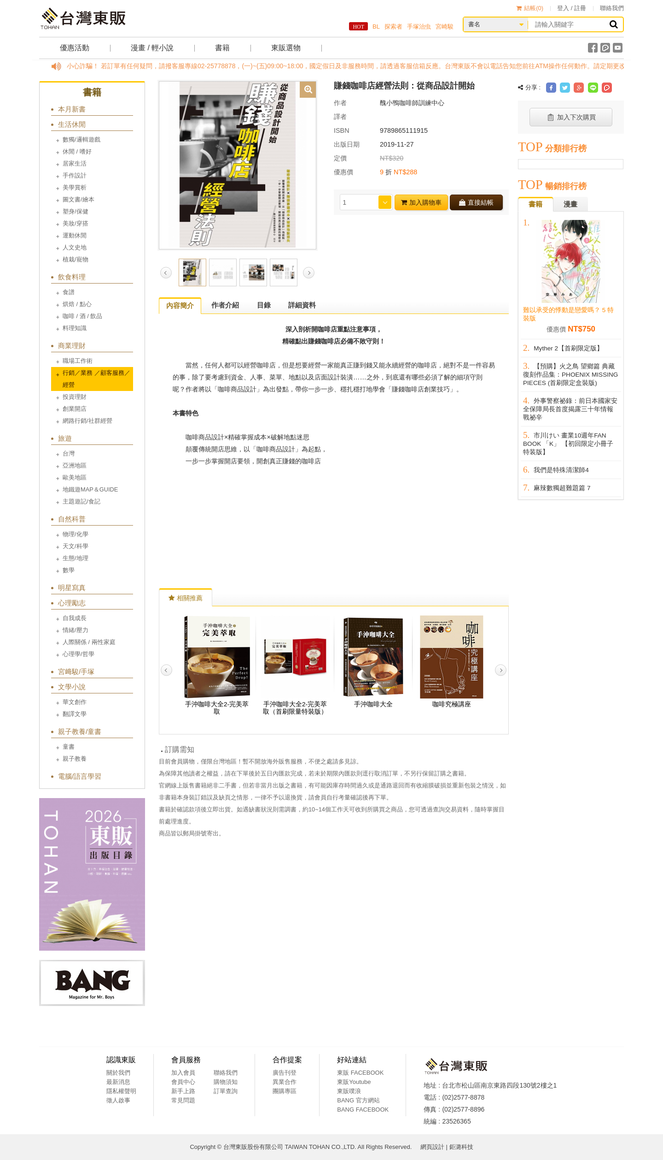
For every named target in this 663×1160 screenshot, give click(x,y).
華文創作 (75, 701)
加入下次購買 (571, 117)
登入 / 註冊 (571, 8)
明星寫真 (72, 588)
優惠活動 (74, 48)
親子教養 (75, 758)
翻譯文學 (75, 713)
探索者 (393, 26)
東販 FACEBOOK (360, 1072)
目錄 (264, 305)
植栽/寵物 (75, 259)
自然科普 (72, 519)
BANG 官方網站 (358, 1100)
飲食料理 (72, 277)
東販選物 (286, 48)
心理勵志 (72, 603)
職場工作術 (78, 360)
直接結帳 (476, 202)
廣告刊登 (285, 1072)
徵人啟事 (118, 1100)
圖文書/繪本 (78, 199)
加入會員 (183, 1072)
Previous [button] (166, 272)
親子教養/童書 (79, 731)
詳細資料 (302, 305)
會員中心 (183, 1081)
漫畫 (570, 204)
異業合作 (285, 1081)
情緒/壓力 (75, 630)
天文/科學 (75, 546)
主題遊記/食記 (81, 501)
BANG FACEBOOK (363, 1109)
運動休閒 (75, 235)
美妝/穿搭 (75, 223)
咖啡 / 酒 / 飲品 (82, 316)
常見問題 (183, 1100)
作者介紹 (225, 305)
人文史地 (75, 247)
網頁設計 (432, 1146)
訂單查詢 (226, 1091)
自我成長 (75, 618)
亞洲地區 (75, 465)
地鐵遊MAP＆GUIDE (90, 489)
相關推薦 (186, 598)
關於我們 (118, 1072)
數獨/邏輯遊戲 (81, 139)
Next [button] (308, 272)
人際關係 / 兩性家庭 (89, 642)
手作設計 (75, 175)
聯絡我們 (612, 8)
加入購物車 (421, 202)
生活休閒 (72, 124)
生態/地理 (75, 558)
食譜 (69, 292)
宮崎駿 (445, 26)
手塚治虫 (419, 26)
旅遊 (65, 438)
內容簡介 (180, 305)
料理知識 (75, 328)
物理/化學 (75, 534)
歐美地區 (75, 477)
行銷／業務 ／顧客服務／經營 (96, 378)
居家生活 (75, 163)
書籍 (222, 48)
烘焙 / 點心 (77, 304)
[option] (237, 165)
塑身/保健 (75, 211)
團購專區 (285, 1091)
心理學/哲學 (78, 654)
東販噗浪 (349, 1091)
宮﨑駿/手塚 (76, 671)
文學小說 (72, 687)
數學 (69, 570)
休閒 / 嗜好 (77, 151)
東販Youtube (354, 1081)
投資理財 (75, 396)
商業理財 (72, 345)
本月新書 (72, 109)
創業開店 (75, 408)
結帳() (529, 8)
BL (376, 26)
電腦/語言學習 (79, 776)
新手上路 (183, 1091)
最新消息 (118, 1081)
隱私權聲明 (121, 1091)
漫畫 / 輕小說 (152, 48)
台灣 (69, 453)
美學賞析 (75, 187)
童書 (69, 746)
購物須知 (226, 1081)
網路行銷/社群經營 (87, 420)
